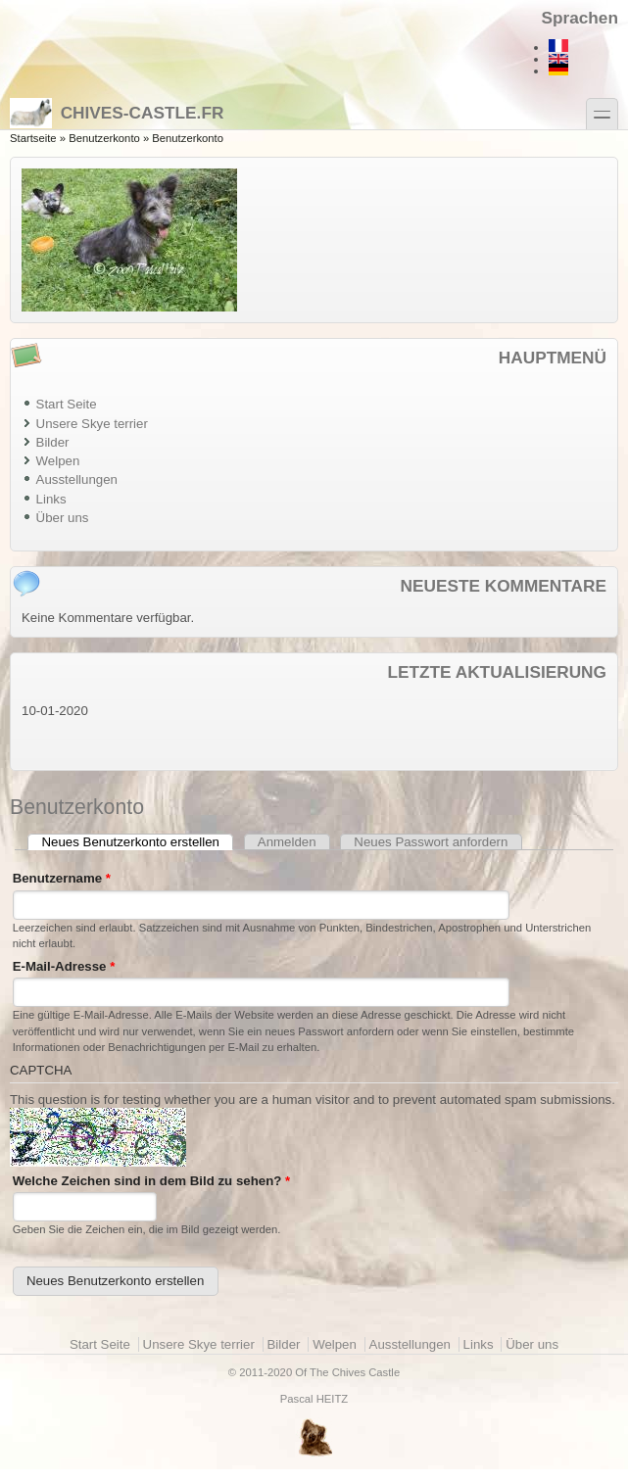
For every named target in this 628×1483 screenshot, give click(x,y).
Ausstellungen (77, 479)
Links (51, 499)
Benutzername (62, 878)
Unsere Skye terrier (92, 423)
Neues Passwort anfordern (430, 842)
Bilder (53, 442)
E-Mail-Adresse (64, 966)
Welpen (58, 461)
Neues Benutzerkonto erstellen (138, 842)
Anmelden (287, 842)
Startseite (33, 138)
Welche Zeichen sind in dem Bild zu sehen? (152, 1180)
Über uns (62, 517)
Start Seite (66, 404)
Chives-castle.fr (116, 112)
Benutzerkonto (104, 138)
